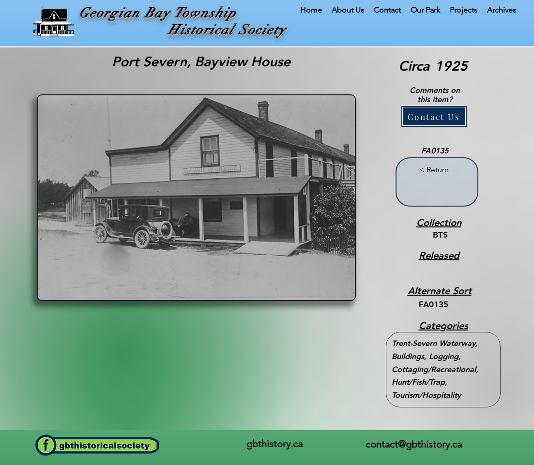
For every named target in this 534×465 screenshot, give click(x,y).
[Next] (460, 189)
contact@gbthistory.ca (414, 444)
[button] (434, 116)
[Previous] (416, 189)
